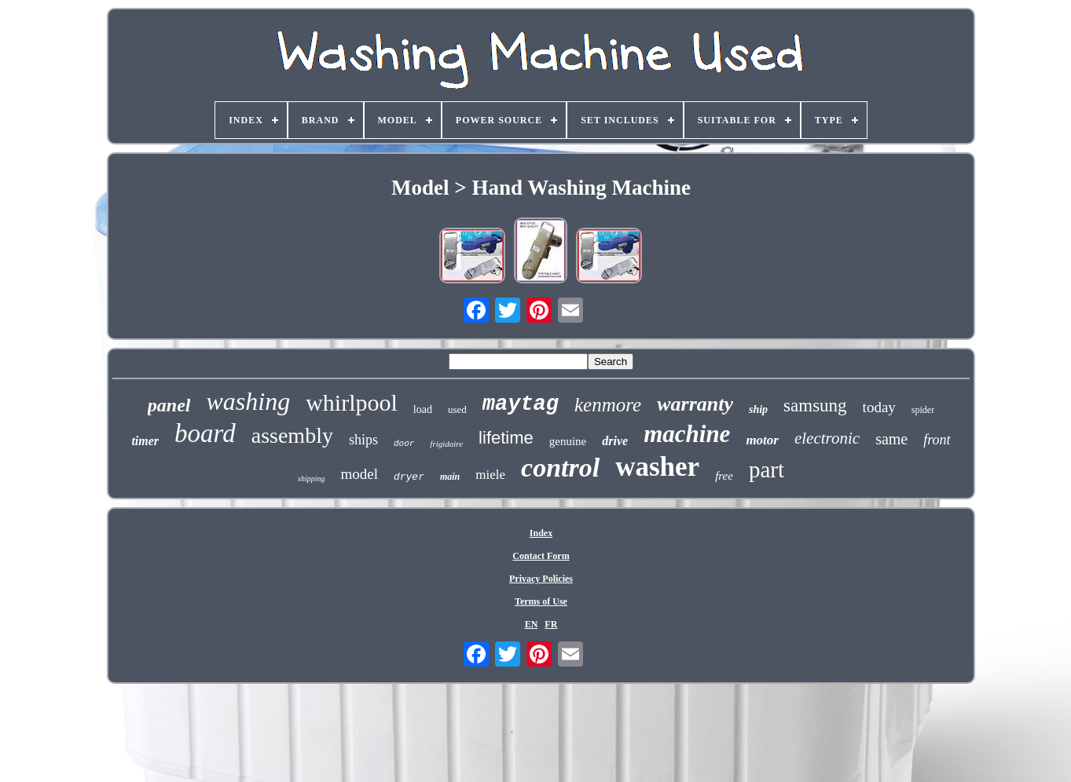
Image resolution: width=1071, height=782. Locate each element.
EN (531, 624)
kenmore (607, 404)
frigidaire (446, 443)
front (936, 440)
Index (541, 533)
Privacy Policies (541, 578)
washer (657, 466)
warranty (695, 404)
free (724, 476)
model (359, 474)
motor (762, 440)
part (766, 469)
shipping (311, 478)
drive (615, 441)
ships (363, 440)
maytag (520, 404)
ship (758, 409)
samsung (815, 405)
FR (551, 624)
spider (922, 409)
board (205, 433)
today (879, 407)
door (404, 443)
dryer (409, 477)
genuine (567, 441)
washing (248, 401)
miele (490, 474)
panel (169, 405)
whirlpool (352, 402)
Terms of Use (541, 601)
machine (687, 434)
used (457, 409)
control (560, 467)
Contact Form (540, 555)
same (891, 439)
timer (145, 441)
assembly (292, 435)
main (450, 476)
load (422, 409)
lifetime (506, 438)
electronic (827, 438)
